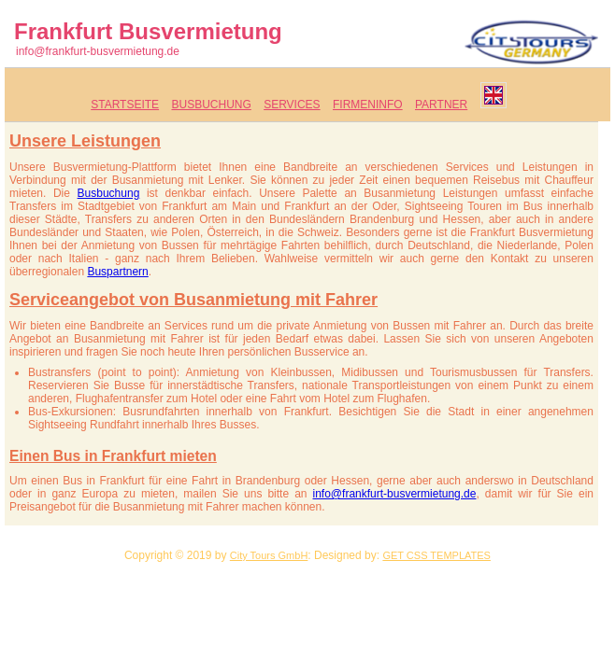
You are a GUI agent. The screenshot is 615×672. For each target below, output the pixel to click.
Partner (441, 104)
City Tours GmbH (269, 555)
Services (292, 104)
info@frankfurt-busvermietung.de (97, 51)
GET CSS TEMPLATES (436, 555)
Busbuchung (210, 104)
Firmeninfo (368, 104)
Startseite (125, 104)
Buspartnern (117, 271)
